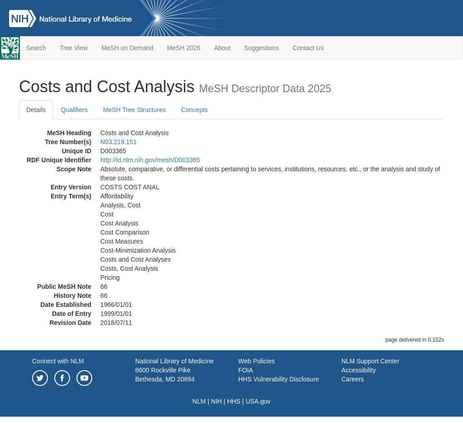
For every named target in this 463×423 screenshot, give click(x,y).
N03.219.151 (118, 142)
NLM (199, 401)
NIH (216, 401)
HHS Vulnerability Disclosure (278, 379)
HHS (234, 401)
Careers (352, 379)
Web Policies (256, 361)
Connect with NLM (58, 361)
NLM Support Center (370, 361)
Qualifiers (74, 109)
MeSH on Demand (127, 48)
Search (36, 48)
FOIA (245, 370)
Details (36, 109)
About (222, 48)
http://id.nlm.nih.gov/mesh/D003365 (150, 160)
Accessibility (358, 370)
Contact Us (308, 48)
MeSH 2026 (183, 48)
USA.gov (258, 401)
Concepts (194, 109)
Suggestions (261, 48)
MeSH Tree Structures (134, 109)
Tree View (74, 48)
